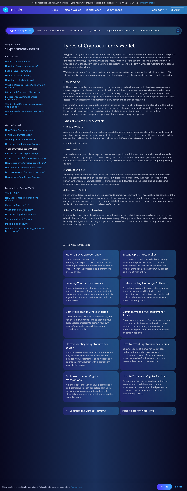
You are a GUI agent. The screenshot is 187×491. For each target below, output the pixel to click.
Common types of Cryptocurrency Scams (25, 158)
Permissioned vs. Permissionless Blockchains (21, 98)
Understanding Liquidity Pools (20, 214)
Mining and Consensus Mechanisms (23, 92)
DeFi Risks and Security (16, 223)
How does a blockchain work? (20, 80)
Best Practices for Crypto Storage (21, 153)
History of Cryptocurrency (18, 75)
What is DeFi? (12, 193)
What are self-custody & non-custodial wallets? (25, 112)
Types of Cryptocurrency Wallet (21, 148)
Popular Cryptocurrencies (18, 70)
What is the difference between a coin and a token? (24, 105)
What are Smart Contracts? (19, 209)
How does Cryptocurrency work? (21, 66)
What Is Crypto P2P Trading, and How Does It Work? (24, 229)
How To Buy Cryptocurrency (19, 130)
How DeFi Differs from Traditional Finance (22, 199)
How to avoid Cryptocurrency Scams (23, 167)
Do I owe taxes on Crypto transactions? (25, 172)
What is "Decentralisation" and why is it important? (25, 86)
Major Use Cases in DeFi (17, 205)
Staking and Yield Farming (18, 219)
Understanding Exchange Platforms (23, 144)
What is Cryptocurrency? (17, 61)
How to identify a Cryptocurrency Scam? (25, 162)
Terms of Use (76, 487)
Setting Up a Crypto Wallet (18, 134)
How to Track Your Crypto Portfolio (22, 177)
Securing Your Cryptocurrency (20, 139)
